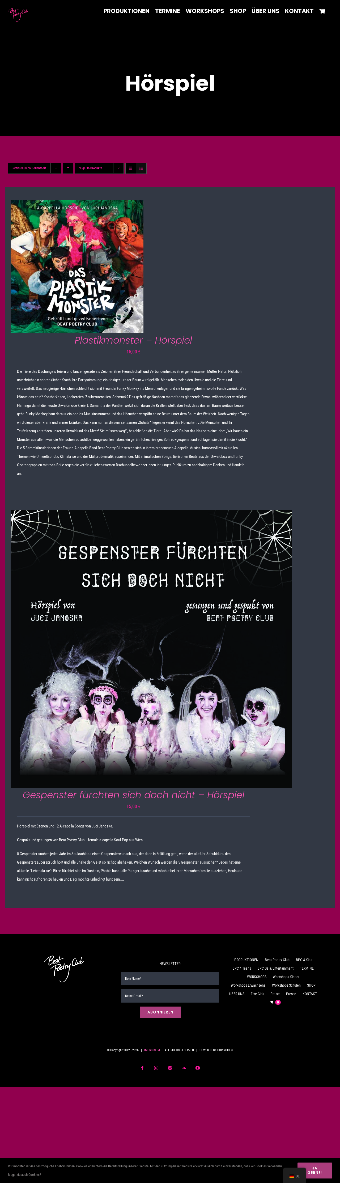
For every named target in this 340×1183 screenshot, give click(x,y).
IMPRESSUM (152, 1050)
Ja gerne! (314, 1170)
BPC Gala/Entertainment (275, 968)
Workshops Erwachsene (248, 985)
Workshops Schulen (286, 985)
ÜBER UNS (236, 994)
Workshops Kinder (286, 977)
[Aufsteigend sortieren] (68, 168)
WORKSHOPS (256, 977)
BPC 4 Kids (304, 960)
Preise (275, 994)
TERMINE (307, 968)
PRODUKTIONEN (246, 960)
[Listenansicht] (141, 168)
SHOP (311, 985)
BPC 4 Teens (241, 968)
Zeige (90, 168)
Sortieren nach (29, 168)
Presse (291, 994)
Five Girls (257, 994)
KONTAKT (310, 994)
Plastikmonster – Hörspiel (133, 340)
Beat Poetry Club (277, 960)
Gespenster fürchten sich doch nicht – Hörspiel (133, 795)
